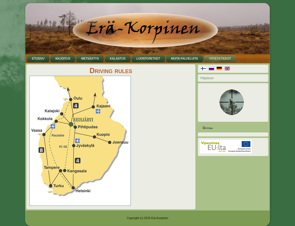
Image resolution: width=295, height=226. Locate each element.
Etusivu (38, 58)
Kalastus (117, 58)
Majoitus (62, 58)
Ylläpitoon (207, 78)
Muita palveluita (184, 58)
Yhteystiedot (220, 58)
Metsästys (90, 58)
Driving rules (111, 71)
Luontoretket (148, 58)
